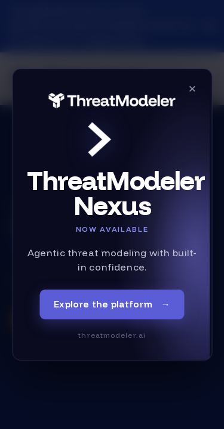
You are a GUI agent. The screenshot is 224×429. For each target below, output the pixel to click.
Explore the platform (112, 305)
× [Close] (192, 88)
